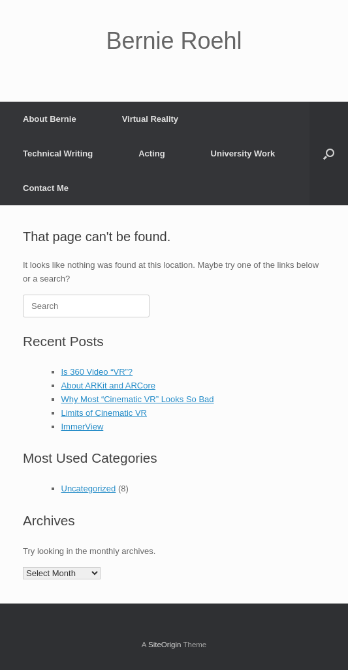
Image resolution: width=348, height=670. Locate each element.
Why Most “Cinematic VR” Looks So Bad (137, 399)
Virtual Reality (150, 119)
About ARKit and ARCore (108, 385)
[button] (328, 153)
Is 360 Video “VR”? (97, 372)
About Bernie (49, 119)
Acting (151, 153)
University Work (243, 153)
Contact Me (46, 188)
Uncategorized (88, 488)
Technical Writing (58, 153)
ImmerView (82, 426)
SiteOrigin (165, 644)
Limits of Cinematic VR (104, 413)
